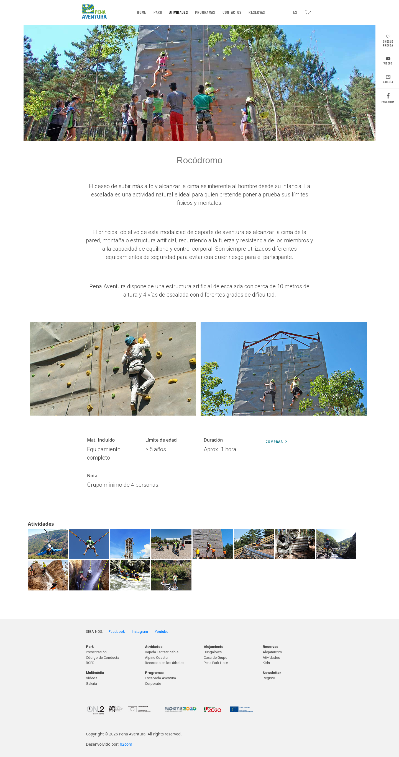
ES (295, 12)
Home (142, 12)
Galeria (91, 683)
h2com (126, 744)
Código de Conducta (102, 657)
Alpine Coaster (156, 657)
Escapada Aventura (160, 678)
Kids (266, 663)
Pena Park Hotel (216, 663)
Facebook (388, 99)
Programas (205, 12)
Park (158, 12)
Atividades (178, 12)
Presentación (96, 652)
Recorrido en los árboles (164, 663)
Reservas (257, 12)
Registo (269, 678)
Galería (388, 80)
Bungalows (213, 652)
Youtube (161, 631)
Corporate (153, 683)
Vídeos (387, 62)
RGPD (90, 663)
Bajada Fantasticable (161, 652)
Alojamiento (272, 652)
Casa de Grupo (215, 657)
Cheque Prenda (388, 41)
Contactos (232, 12)
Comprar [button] (276, 441)
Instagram (140, 631)
